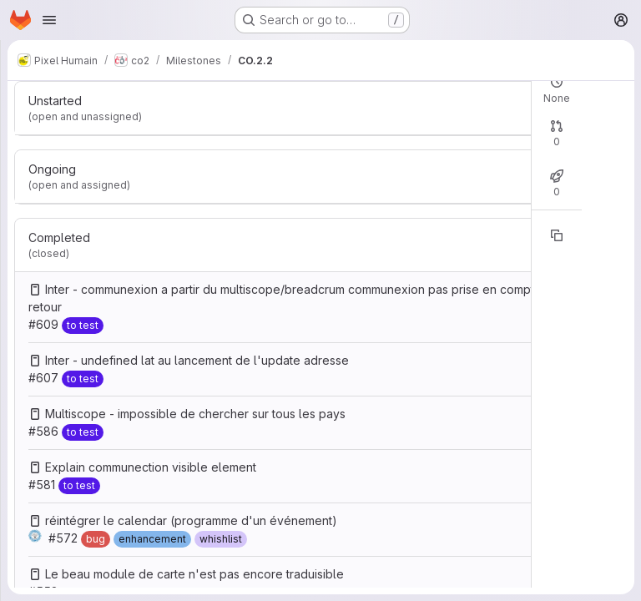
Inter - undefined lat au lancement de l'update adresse (197, 360)
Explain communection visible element (150, 467)
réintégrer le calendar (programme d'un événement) (191, 520)
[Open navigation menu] (49, 20)
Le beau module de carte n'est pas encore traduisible (194, 574)
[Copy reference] (557, 235)
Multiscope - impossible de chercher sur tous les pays (195, 414)
